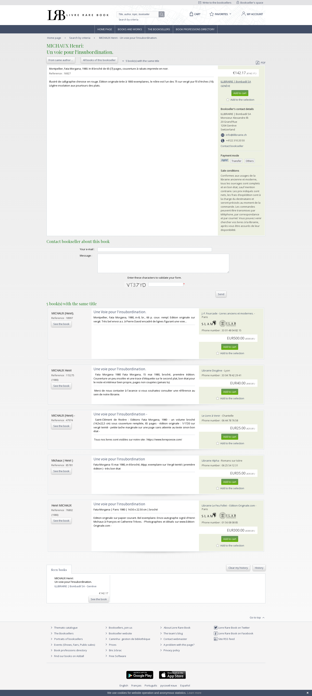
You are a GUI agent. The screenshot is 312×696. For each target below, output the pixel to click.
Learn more (194, 692)
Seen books (59, 573)
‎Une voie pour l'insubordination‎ (119, 507)
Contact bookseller (232, 146)
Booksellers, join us (118, 631)
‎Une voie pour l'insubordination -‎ (120, 417)
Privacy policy (169, 654)
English (124, 689)
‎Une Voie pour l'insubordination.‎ (120, 315)
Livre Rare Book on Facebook (233, 637)
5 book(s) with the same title (140, 61)
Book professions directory (195, 29)
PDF (261, 62)
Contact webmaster (173, 642)
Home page (105, 29)
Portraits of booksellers (68, 642)
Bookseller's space (250, 2)
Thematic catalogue (64, 631)
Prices (112, 648)
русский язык (168, 689)
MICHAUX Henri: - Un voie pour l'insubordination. (128, 38)
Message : (78, 255)
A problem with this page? (176, 648)
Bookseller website (118, 637)
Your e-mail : (79, 249)
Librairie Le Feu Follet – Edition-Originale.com (228, 509)
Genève (225, 86)
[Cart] (194, 14)
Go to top (257, 621)
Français (136, 689)
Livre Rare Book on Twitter (232, 631)
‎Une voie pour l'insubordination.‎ (120, 372)
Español (185, 689)
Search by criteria (128, 19)
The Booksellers (159, 29)
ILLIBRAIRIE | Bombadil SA (236, 81)
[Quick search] (139, 14)
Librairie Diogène (212, 374)
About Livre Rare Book (177, 631)
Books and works (130, 29)
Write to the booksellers (214, 2)
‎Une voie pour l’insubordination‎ (119, 462)
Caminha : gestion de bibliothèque (129, 642)
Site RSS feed (224, 642)
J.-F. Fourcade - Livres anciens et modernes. (228, 317)
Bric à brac (115, 654)
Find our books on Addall (67, 660)
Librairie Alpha (210, 464)
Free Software (117, 659)
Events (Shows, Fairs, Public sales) (72, 648)
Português (151, 689)
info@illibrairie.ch (236, 135)
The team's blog (171, 637)
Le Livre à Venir (211, 419)
